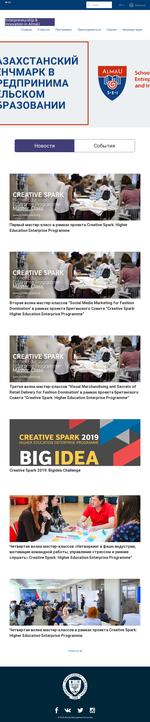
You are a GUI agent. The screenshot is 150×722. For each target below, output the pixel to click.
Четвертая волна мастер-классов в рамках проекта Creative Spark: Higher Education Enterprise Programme (73, 633)
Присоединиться (89, 29)
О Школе (44, 29)
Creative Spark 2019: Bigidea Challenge (45, 470)
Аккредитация (132, 29)
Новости (75, 651)
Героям (112, 29)
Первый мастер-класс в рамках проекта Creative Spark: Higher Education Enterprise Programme (69, 227)
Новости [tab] (44, 146)
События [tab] (104, 146)
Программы (63, 29)
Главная (26, 29)
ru (122, 5)
